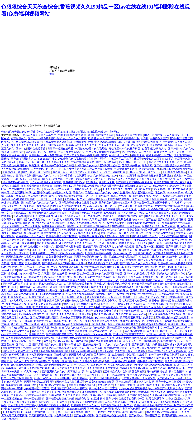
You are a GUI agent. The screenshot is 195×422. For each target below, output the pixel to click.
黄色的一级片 (144, 233)
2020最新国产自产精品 (129, 337)
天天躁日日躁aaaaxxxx (126, 270)
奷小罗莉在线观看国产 (105, 239)
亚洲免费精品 (129, 152)
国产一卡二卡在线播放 (169, 381)
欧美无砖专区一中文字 (46, 307)
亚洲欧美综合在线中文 (32, 314)
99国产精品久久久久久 (27, 209)
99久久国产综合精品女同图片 (68, 206)
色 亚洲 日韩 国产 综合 (104, 398)
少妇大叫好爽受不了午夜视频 (164, 314)
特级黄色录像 (151, 141)
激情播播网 (51, 358)
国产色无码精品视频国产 (44, 317)
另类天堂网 (183, 250)
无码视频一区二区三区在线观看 (82, 199)
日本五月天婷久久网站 (131, 212)
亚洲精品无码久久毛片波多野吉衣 (25, 256)
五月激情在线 (24, 175)
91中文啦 (171, 398)
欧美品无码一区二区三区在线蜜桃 (90, 196)
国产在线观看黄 (36, 148)
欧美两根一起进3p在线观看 (164, 354)
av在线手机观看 (63, 415)
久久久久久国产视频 (91, 348)
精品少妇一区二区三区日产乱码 (72, 239)
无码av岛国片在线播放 (71, 253)
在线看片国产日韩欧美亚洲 (176, 196)
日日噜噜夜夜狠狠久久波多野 (137, 317)
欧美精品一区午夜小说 (37, 206)
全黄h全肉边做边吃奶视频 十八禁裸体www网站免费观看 (140, 364)
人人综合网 (65, 233)
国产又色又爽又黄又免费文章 (175, 375)
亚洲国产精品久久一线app (86, 189)
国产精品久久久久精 (76, 250)
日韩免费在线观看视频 (160, 145)
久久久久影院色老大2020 (102, 175)
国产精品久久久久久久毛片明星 (138, 263)
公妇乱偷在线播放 (149, 256)
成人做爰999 (138, 145)
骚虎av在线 (91, 229)
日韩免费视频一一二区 (43, 253)
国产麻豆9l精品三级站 (146, 196)
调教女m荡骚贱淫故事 (83, 351)
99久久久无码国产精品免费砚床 (32, 361)
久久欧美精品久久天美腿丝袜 (171, 239)
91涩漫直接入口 (116, 266)
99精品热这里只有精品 (153, 324)
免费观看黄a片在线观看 (73, 175)
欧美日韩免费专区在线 (59, 256)
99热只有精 (101, 155)
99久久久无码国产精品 (109, 273)
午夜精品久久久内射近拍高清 (86, 402)
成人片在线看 (124, 314)
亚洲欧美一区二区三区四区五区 (161, 277)
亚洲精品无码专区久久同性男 (145, 307)
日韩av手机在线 (72, 344)
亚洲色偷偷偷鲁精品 (174, 172)
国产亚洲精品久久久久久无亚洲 (163, 216)
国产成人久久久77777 (45, 175)
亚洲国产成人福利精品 (69, 246)
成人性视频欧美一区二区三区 (106, 331)
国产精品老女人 (33, 277)
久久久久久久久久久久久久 (177, 408)
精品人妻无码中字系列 (56, 189)
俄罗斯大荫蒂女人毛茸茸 (16, 348)
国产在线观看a (185, 179)
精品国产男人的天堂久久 (176, 385)
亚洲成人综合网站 (107, 300)
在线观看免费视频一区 (132, 398)
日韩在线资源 (137, 371)
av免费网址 (110, 212)
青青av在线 (97, 395)
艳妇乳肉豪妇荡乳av (51, 283)
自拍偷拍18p (15, 273)
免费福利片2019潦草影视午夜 (18, 199)
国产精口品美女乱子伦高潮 (58, 179)
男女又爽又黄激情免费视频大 (103, 152)
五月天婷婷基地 (131, 165)
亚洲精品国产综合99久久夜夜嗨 (69, 388)
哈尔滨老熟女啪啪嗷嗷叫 (50, 293)
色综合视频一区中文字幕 (126, 226)
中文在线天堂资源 (87, 202)
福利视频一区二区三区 (150, 361)
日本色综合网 (99, 364)
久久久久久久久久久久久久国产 (19, 402)
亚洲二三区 (17, 263)
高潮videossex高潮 (11, 388)
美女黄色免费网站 (176, 310)
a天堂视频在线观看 (39, 368)
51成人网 (26, 371)
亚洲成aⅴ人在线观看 (118, 236)
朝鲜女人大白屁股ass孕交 (171, 273)
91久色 (180, 260)
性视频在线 (38, 223)
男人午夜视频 (33, 263)
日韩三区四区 (153, 415)
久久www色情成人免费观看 (46, 182)
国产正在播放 (155, 280)
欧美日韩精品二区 (135, 321)
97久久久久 (131, 250)
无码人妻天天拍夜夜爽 (14, 415)
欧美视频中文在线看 (54, 226)
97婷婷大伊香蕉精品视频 (134, 368)
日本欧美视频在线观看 (98, 277)
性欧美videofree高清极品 (100, 381)
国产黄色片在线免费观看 (80, 300)
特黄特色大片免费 (59, 310)
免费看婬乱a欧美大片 (154, 148)
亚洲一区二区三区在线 (15, 283)
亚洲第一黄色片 (76, 297)
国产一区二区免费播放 (71, 412)
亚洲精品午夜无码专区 (87, 141)
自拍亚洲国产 (34, 189)
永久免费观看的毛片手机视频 (174, 223)
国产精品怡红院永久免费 (60, 398)
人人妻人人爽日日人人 (159, 212)
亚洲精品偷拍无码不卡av (98, 270)
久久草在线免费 (142, 253)
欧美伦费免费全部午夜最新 (142, 266)
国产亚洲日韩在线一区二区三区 (165, 331)
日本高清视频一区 (92, 391)
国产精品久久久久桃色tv (171, 378)
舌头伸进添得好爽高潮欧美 (109, 354)
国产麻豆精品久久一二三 (47, 344)
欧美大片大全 (49, 233)
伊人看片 (144, 250)
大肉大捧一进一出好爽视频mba (119, 185)
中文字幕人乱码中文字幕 (15, 331)
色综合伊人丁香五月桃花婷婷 (140, 341)
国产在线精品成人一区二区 (117, 405)
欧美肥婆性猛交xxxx (116, 348)
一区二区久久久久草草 (177, 327)
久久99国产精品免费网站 (173, 236)
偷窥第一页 (73, 226)
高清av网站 (85, 314)
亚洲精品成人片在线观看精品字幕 (28, 310)
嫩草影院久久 (19, 138)
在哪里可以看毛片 (98, 158)
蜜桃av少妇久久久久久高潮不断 (52, 378)
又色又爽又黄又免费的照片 (145, 348)
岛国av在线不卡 (122, 253)
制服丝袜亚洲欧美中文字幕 (101, 310)
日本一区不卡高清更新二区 (42, 375)
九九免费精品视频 (123, 246)
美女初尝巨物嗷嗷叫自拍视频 (18, 260)
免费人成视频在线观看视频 (120, 361)
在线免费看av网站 (118, 412)
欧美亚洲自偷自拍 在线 (63, 287)
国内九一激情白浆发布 (138, 189)
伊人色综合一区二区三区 (103, 388)
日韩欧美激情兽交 (115, 395)
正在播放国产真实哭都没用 (154, 358)
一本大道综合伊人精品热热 (71, 337)
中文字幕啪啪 (69, 307)
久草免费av (78, 310)
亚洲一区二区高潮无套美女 (129, 334)
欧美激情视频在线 (16, 304)
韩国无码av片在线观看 (89, 212)
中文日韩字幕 (9, 287)
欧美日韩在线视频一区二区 (40, 412)
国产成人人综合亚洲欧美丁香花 (56, 212)
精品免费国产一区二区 (159, 155)
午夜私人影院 (24, 307)
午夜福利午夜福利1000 (101, 216)
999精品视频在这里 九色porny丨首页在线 (132, 219)
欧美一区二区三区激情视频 (17, 378)
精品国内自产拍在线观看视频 (113, 293)
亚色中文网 (184, 398)
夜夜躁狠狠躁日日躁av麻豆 (169, 182)
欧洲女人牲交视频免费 (40, 216)
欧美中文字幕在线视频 (95, 219)
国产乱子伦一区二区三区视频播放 (106, 375)
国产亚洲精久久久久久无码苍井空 (61, 371)
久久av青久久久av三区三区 (114, 145)
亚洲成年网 (136, 290)
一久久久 (184, 412)
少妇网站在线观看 (136, 354)
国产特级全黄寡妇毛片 (166, 253)
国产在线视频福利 (84, 415)
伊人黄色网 (69, 209)
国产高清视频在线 (47, 243)
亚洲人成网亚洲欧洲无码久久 (53, 364)
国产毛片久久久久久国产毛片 (165, 162)
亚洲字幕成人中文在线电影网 (46, 155)
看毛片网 (147, 165)
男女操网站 (62, 196)
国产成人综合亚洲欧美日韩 (47, 331)
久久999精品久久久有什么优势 (88, 327)
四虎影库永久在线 (149, 168)
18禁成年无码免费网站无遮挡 (65, 270)
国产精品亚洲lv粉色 (118, 327)
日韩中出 (154, 300)
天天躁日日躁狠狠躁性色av (104, 378)
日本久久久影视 (15, 196)
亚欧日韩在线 (80, 378)
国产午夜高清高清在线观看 (106, 341)
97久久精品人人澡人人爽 (127, 277)
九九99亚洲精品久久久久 (92, 287)
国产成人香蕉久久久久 (144, 236)
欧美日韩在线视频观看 (101, 135)
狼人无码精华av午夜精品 (61, 223)
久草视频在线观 (80, 324)
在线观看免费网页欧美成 (57, 141)
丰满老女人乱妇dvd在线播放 (120, 260)
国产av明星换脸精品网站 (32, 270)
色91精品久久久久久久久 (30, 236)
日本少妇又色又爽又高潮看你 (45, 304)
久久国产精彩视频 (137, 395)
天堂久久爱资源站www (71, 152)
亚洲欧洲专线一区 (110, 165)
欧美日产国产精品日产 (145, 283)
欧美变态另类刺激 (129, 138)
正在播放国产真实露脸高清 (37, 185)
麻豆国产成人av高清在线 (84, 172)
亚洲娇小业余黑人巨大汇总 (70, 216)
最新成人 (13, 290)
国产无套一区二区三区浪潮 (41, 152)
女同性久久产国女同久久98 (103, 280)
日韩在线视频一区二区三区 (62, 236)
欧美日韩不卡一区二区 (32, 162)
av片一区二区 (55, 290)
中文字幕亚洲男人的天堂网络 (120, 209)
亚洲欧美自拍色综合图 (121, 287)
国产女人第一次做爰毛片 (153, 152)
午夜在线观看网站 (109, 223)
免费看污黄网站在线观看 (54, 351)
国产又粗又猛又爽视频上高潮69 (156, 260)
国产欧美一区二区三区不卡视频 (152, 202)
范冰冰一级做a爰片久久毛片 (86, 260)
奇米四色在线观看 (30, 179)
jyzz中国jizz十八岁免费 (50, 199)
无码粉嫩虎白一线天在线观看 (172, 317)
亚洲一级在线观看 (129, 310)
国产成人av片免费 (38, 138)
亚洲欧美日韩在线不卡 (72, 375)
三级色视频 (60, 185)
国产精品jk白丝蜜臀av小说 (91, 358)
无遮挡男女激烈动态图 (144, 293)
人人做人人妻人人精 (89, 209)
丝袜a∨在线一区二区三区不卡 (19, 408)
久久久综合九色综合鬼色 (39, 196)
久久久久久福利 (121, 344)
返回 (52, 74)
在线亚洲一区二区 (119, 155)
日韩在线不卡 (170, 256)
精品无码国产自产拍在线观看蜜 (170, 189)
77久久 (107, 344)
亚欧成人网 (60, 354)
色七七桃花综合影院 (53, 145)
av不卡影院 (108, 199)
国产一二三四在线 (95, 412)
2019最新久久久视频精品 (72, 158)
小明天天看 (166, 141)
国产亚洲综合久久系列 (100, 408)
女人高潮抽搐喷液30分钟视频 (138, 223)
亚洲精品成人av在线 (116, 371)
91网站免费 (32, 192)
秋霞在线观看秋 (155, 398)
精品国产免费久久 (121, 196)
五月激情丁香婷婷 (125, 385)
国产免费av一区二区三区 (150, 246)
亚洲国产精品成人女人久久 (90, 179)
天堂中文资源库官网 (76, 331)
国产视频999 (49, 263)
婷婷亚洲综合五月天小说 (173, 266)
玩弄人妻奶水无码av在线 (152, 297)
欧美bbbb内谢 (105, 351)
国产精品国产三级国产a (149, 287)
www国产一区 (32, 273)
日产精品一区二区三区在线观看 (42, 229)
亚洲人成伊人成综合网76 (57, 277)
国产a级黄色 (40, 348)
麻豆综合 (105, 304)
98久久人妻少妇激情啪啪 (88, 361)
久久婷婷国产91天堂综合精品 (166, 388)
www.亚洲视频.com (73, 229)
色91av (46, 219)
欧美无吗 (34, 165)
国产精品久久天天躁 (29, 219)
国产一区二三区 (80, 364)
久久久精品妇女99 (13, 412)
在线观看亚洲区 (177, 324)
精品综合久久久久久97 (112, 229)
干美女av (78, 192)
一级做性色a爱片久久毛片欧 (91, 148)
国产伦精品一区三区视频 (36, 172)
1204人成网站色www (20, 300)
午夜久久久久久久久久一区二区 (82, 290)
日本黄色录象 (98, 324)
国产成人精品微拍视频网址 (162, 412)
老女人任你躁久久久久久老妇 (69, 368)
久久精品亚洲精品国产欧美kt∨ (167, 395)
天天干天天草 (177, 152)
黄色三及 (68, 304)
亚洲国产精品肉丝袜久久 (88, 256)
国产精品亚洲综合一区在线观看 (70, 341)
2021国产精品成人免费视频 (84, 185)
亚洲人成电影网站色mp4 (55, 324)
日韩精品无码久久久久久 (85, 405)
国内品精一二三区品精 (101, 337)
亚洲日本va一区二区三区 (133, 162)
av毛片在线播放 (151, 408)
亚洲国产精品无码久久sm (63, 348)
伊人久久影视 (146, 381)
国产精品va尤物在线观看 (70, 381)
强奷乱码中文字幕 (163, 233)
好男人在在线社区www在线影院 (93, 334)
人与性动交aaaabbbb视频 (15, 168)
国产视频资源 (67, 202)
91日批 (144, 138)
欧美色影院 (83, 398)
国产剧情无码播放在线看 (95, 226)
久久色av (79, 277)
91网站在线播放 (167, 341)
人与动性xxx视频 (156, 334)
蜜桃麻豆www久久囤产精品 (125, 148)
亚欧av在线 (19, 216)
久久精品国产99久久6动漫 (160, 290)
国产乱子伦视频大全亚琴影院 (139, 378)
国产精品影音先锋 (43, 337)
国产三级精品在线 (126, 381)
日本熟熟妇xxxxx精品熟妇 (34, 287)
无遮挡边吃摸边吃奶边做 (129, 216)
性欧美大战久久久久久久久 (82, 145)
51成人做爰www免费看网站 (177, 168)
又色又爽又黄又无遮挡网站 (130, 351)
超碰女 (34, 283)
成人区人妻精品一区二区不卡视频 (21, 226)
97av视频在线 (67, 358)
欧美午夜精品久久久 (149, 385)
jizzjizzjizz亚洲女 (47, 158)
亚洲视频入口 (37, 334)
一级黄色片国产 (159, 138)
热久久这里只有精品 (124, 192)
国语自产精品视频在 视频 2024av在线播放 (129, 402)
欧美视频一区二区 (16, 368)
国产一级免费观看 (106, 162)
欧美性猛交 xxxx (18, 297)
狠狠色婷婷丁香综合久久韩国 (58, 165)
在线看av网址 (137, 412)
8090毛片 (168, 158)
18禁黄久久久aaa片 (87, 165)
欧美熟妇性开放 (11, 172)
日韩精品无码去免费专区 (122, 358)
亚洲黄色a (92, 182)
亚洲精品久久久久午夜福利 (62, 314)
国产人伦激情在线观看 (100, 168)
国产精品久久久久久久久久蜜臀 (68, 138)
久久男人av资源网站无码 (66, 219)
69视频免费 (138, 155)
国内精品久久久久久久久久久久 (39, 202)
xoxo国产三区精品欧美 (113, 172)
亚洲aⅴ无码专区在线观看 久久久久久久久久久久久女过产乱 (142, 179)
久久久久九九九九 (113, 189)
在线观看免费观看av (22, 364)
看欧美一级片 (60, 172)
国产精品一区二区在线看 (53, 402)
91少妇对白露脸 (152, 158)
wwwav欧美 (139, 314)
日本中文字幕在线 (74, 168)
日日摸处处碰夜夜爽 (129, 141)
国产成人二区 (24, 344)
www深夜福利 (162, 402)
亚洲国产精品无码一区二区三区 (47, 297)
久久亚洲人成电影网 (153, 310)
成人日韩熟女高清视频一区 (159, 337)
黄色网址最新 (27, 293)
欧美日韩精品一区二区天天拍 (117, 233)
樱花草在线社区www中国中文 (37, 246)
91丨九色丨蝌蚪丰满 (106, 243)
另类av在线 (55, 395)
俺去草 (47, 341)
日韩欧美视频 (167, 283)
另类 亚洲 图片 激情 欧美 (72, 135)
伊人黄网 (177, 202)
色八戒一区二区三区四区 (25, 324)
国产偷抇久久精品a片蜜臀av (53, 260)
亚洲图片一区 (146, 192)
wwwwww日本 (175, 192)
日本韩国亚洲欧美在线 (39, 354)
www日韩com (108, 141)
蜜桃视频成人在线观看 (24, 212)
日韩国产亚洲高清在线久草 (49, 300)
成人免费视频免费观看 (19, 337)
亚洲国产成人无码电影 (44, 327)
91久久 (36, 371)
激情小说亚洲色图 (144, 405)
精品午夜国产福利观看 (128, 408)
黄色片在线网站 (127, 175)
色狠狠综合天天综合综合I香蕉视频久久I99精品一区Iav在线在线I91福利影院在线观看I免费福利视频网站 (60, 131)
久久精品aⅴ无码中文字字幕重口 (29, 395)
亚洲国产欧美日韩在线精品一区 (168, 368)
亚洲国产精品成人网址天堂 (39, 381)
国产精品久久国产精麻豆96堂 (116, 202)
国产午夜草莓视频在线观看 (158, 304)
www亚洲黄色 (9, 270)
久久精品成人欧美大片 (29, 141)
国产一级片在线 (153, 135)
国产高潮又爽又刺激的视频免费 (134, 182)
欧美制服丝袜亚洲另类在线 (107, 321)
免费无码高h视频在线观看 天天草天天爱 (82, 266)
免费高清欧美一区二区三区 (167, 199)
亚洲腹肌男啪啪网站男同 (97, 246)
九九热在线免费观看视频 (133, 388)
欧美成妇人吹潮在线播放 (78, 155)
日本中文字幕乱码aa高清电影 (77, 317)
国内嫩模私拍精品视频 (15, 182)
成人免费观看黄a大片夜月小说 (104, 297)
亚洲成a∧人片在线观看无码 (40, 280)
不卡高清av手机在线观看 (127, 304)
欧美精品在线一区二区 (82, 273)
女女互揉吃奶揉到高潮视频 (170, 206)
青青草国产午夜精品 (87, 304)
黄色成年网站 (32, 233)
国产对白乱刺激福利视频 (172, 219)
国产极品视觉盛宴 (135, 331)
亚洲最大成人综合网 (80, 354)
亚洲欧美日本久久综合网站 (162, 321)
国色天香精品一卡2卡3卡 (133, 243)
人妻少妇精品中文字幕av (52, 385)
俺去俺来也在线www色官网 (169, 185)
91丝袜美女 (185, 256)
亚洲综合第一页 (92, 344)
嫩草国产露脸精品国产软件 (111, 307)
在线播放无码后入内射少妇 (54, 405)
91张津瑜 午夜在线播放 (98, 253)
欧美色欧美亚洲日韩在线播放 (155, 175)
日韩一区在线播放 (34, 398)
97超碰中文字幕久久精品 (71, 280)
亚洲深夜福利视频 (42, 239)
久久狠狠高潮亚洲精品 (51, 408)
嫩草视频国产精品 (73, 182)
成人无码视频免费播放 (117, 391)
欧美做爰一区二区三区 (173, 229)
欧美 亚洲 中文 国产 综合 (102, 138)
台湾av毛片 (40, 321)
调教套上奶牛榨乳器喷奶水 (177, 348)
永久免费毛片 (105, 385)
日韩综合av (17, 152)
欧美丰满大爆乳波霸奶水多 (21, 385)
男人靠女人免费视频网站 (80, 293)
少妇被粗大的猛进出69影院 (56, 192)
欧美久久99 (145, 185)
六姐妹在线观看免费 (83, 162)
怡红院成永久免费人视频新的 (121, 256)
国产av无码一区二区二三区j (47, 168)
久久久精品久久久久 (58, 162)
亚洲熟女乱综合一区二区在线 (159, 226)
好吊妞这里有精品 (62, 361)
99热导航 (24, 317)
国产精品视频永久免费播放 (147, 344)
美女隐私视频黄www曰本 (155, 270)
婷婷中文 (21, 148)
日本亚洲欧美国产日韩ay (22, 405)
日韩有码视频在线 (157, 371)
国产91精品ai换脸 (51, 209)
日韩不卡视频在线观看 (60, 148)
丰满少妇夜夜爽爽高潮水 (65, 391)
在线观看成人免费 (87, 223)
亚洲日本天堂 (107, 182)
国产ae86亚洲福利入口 (24, 158)
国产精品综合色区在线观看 (112, 415)
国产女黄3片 (136, 415)
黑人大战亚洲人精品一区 (133, 300)
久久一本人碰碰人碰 (107, 317)
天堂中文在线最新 (92, 371)
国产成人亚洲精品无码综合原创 (112, 283)
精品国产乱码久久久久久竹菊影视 (167, 351)
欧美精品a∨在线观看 (31, 358)
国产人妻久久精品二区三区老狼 (20, 351)
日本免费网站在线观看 (133, 280)
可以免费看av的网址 (126, 168)
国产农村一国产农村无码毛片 (41, 266)
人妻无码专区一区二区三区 (102, 206)
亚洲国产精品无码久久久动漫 (76, 243)
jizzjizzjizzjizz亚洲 (76, 408)
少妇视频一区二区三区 (37, 388)
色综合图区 (126, 239)
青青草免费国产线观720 (82, 385)
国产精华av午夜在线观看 (179, 280)
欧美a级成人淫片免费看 (129, 135)
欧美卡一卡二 (86, 307)
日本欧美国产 (177, 371)
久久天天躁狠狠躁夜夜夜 (78, 283)
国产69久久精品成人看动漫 (140, 273)
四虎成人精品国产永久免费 (103, 263)
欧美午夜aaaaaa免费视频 (172, 263)
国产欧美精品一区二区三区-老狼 (174, 405)
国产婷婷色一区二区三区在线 (133, 199)
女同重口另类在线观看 (54, 273)
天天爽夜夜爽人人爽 (41, 415)
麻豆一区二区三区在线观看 (126, 158)
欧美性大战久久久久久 (98, 192)
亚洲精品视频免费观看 (33, 290)
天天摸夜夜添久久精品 (86, 233)
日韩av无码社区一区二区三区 (144, 172)
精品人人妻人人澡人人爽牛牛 (40, 135)
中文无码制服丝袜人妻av (71, 263)
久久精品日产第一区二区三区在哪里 (69, 321)
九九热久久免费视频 (163, 250)
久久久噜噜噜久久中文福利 (103, 368)
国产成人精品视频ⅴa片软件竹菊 (172, 165)
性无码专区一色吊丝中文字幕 (136, 206)
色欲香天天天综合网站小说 (147, 327)
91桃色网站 (183, 283)
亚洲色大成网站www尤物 (142, 375)
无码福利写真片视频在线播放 (148, 391)
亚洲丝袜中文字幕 (39, 391)
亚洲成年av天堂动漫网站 (178, 344)
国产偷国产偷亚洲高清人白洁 (106, 250)
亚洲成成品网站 (143, 239)
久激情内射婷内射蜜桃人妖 (153, 209)
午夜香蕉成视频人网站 (92, 236)
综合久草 (160, 192)
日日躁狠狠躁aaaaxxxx (175, 415)
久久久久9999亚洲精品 (76, 395)
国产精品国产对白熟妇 (115, 290)
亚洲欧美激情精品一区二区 (142, 229)
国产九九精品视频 (104, 314)
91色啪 (15, 179)
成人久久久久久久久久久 (25, 145)
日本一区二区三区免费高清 (47, 250)
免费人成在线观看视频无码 (123, 324)
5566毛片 (64, 327)
